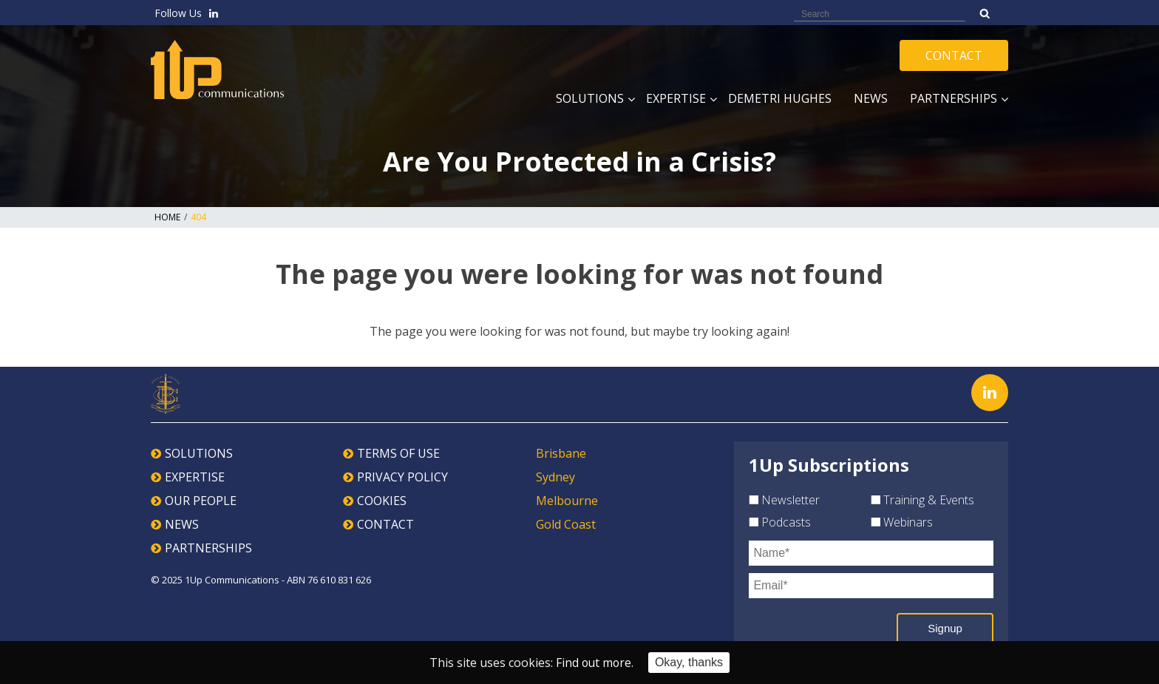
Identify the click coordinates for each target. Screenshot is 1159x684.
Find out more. (594, 662)
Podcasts (780, 522)
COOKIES (382, 500)
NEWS (182, 524)
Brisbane (561, 453)
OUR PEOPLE (201, 500)
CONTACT (385, 524)
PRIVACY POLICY (402, 477)
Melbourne (567, 500)
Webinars (902, 522)
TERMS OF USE (398, 453)
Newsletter (784, 500)
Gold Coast (566, 524)
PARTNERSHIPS (208, 548)
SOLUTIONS (199, 453)
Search (985, 13)
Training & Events (922, 500)
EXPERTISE (195, 477)
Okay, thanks (690, 662)
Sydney (555, 477)
